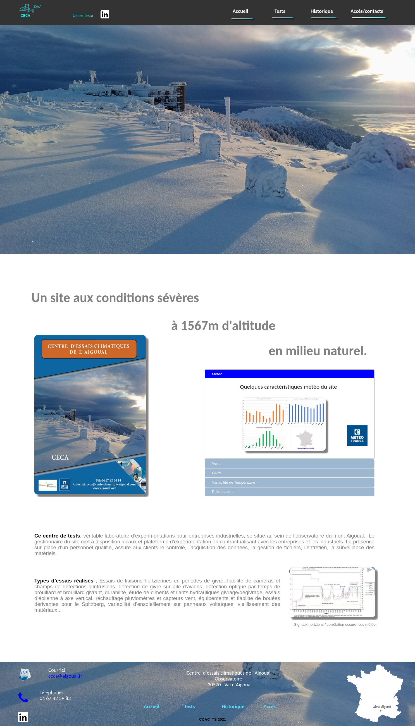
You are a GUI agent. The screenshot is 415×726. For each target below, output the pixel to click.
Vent (216, 463)
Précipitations (223, 491)
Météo (217, 374)
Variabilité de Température (233, 482)
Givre (216, 473)
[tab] (290, 374)
